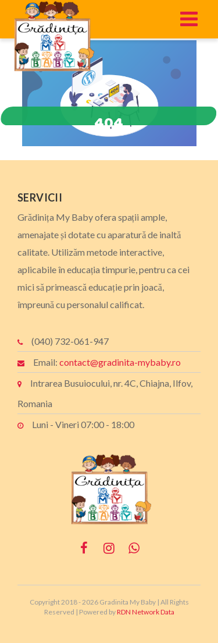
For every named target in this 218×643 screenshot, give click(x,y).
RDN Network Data (145, 611)
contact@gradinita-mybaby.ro (120, 362)
